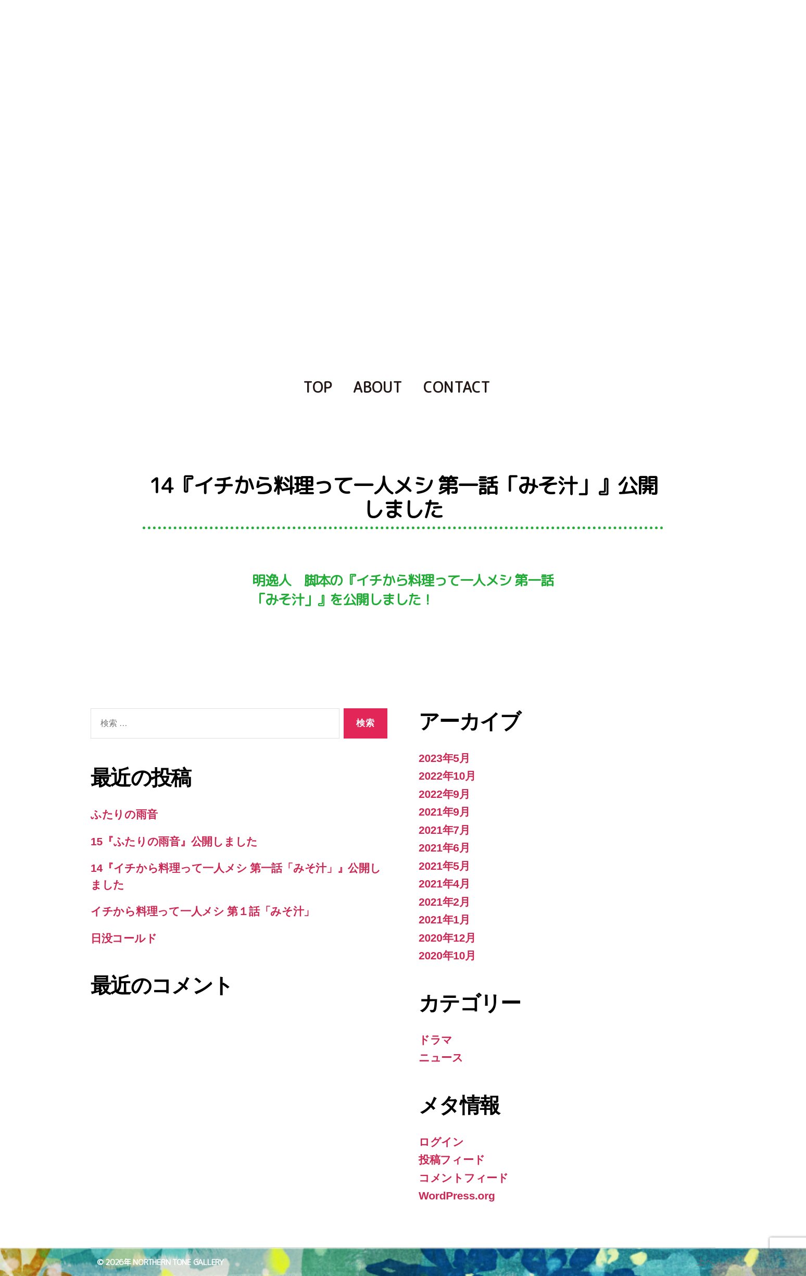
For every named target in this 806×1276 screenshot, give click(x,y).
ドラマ (435, 1040)
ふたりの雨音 (124, 814)
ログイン (441, 1142)
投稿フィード (452, 1160)
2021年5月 (444, 866)
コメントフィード (464, 1178)
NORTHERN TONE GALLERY (178, 1262)
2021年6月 (444, 848)
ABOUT (377, 387)
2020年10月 (447, 955)
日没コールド (124, 938)
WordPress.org (457, 1196)
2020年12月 (447, 938)
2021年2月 (444, 902)
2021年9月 (444, 812)
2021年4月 (444, 884)
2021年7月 (444, 830)
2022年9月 (444, 794)
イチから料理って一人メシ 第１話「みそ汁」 (202, 911)
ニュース (441, 1058)
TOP (317, 387)
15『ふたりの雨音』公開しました (174, 841)
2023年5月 (444, 758)
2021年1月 (444, 919)
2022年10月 (447, 776)
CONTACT (456, 387)
